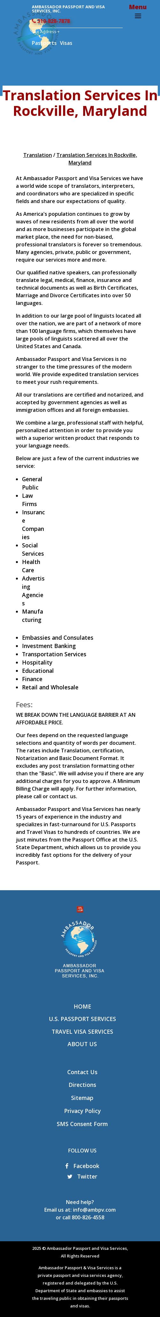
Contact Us (82, 1072)
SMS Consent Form (82, 1124)
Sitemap (82, 1098)
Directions (82, 1084)
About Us (82, 1044)
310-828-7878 (51, 21)
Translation (37, 154)
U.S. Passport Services (82, 1019)
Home (82, 1006)
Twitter (82, 1176)
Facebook (82, 1166)
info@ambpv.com (94, 1209)
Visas (66, 42)
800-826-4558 (88, 1217)
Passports (44, 42)
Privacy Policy (82, 1111)
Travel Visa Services (82, 1031)
